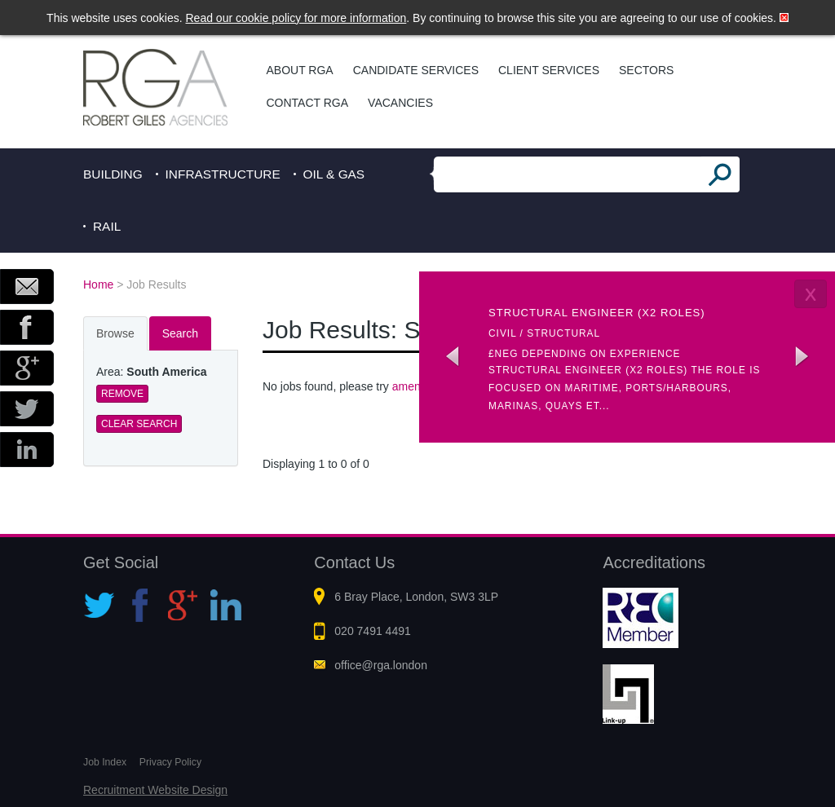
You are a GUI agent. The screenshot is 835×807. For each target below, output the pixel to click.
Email (27, 286)
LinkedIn (27, 449)
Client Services (548, 70)
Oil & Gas (334, 174)
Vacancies (400, 102)
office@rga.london (380, 665)
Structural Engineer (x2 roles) (596, 312)
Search (180, 333)
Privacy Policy (170, 762)
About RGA (300, 70)
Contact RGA (308, 102)
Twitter (27, 408)
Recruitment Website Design (155, 789)
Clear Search (139, 424)
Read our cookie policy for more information (296, 17)
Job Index (104, 762)
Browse (115, 333)
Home (98, 284)
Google (27, 368)
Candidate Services (416, 70)
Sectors (646, 70)
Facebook (27, 327)
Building (113, 174)
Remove (122, 393)
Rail (107, 226)
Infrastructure (223, 174)
